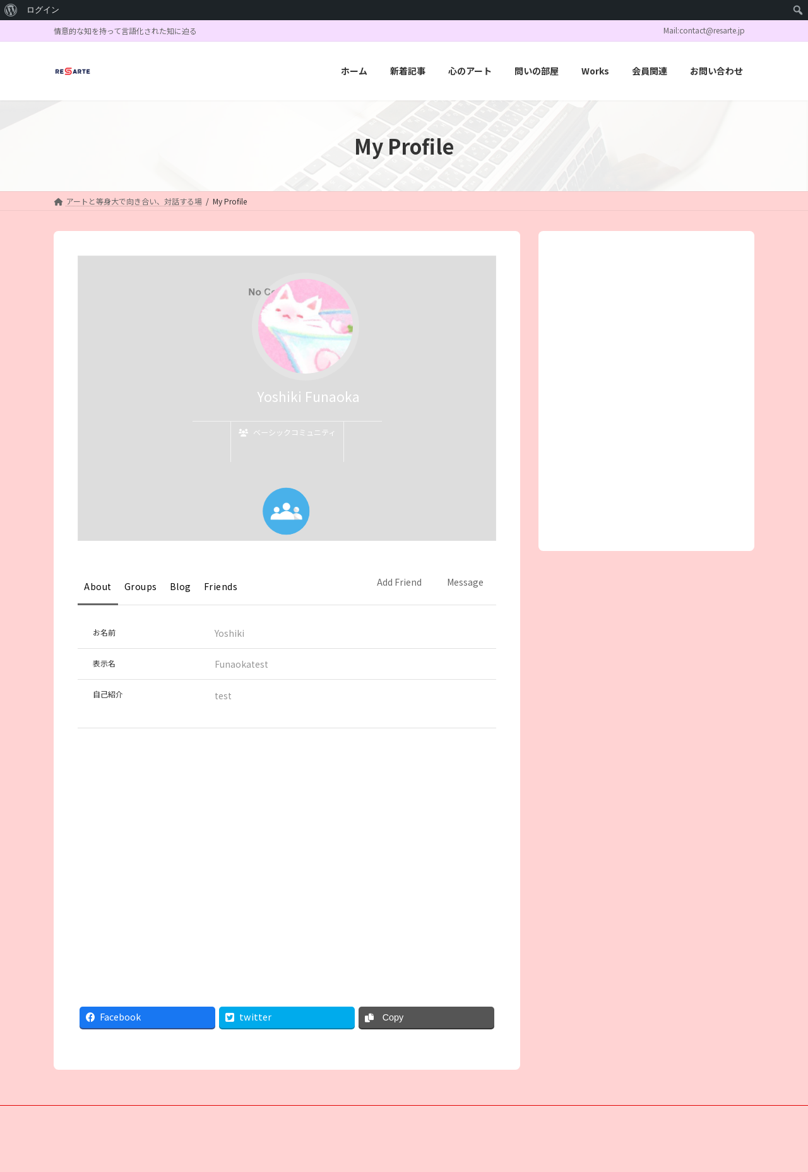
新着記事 (129, 1116)
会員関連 (357, 1116)
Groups (140, 586)
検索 (699, 306)
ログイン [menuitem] (43, 10)
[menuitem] (11, 10)
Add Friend (399, 582)
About (98, 586)
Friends (221, 586)
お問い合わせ (420, 1116)
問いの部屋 (251, 1116)
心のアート (187, 1116)
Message (465, 582)
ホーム (77, 1116)
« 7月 (580, 464)
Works (305, 1116)
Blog (180, 586)
